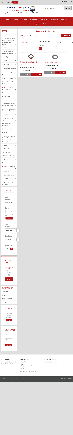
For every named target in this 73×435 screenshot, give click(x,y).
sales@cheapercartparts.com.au (30, 366)
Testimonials (44, 19)
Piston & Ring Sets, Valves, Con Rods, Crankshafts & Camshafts (8, 139)
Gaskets (6, 114)
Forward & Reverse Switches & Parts (8, 104)
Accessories (7, 35)
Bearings (6, 57)
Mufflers (5, 132)
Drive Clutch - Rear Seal (52, 63)
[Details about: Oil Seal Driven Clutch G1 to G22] (25, 74)
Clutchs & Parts (8, 78)
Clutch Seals (7, 149)
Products (15, 19)
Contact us (5, 295)
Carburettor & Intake (7, 74)
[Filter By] (47, 45)
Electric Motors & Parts (7, 83)
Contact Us (33, 19)
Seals (26, 35)
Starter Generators (9, 166)
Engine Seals (7, 152)
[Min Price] (7, 211)
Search (28, 24)
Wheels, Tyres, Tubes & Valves (8, 183)
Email (6, 339)
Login (15, 2)
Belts (5, 60)
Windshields (7, 178)
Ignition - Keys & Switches (7, 119)
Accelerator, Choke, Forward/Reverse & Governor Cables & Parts (8, 41)
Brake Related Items (10, 68)
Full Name (8, 335)
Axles (4, 47)
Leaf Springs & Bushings (6, 124)
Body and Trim (8, 64)
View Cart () (67, 2)
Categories (36, 24)
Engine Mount (6, 96)
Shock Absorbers (9, 175)
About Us (24, 19)
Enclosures (5, 93)
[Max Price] (11, 211)
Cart (44, 24)
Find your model (7, 298)
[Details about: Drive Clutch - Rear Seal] (49, 72)
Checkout (9, 279)
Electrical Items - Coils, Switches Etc (8, 88)
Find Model (54, 19)
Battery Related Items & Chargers (7, 52)
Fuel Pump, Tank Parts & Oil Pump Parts (9, 110)
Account (64, 19)
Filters (5, 100)
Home (7, 19)
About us (5, 291)
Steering (6, 171)
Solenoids (7, 159)
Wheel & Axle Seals (9, 155)
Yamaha (9, 202)
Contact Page (23, 362)
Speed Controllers (7, 163)
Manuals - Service (7, 129)
